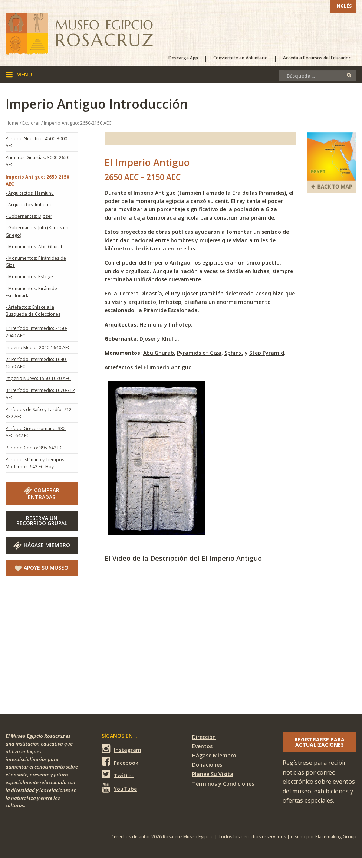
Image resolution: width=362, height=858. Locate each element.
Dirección (204, 736)
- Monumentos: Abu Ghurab (35, 246)
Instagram (121, 748)
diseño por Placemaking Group (323, 837)
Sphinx (233, 352)
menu (19, 75)
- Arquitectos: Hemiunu (30, 193)
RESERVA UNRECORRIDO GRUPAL (41, 520)
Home (12, 123)
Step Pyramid (266, 352)
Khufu (170, 338)
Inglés (343, 6)
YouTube (119, 787)
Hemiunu (151, 324)
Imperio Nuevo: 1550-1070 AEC (38, 378)
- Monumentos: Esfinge (29, 277)
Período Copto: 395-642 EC (34, 448)
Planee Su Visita (212, 773)
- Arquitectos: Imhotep (29, 205)
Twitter (118, 774)
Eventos (202, 746)
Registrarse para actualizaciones (319, 742)
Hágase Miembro (41, 545)
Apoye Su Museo (41, 568)
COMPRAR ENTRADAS (41, 494)
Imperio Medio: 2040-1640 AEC (38, 347)
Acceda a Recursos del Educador (317, 58)
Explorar (31, 123)
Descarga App (183, 58)
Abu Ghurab (158, 352)
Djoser (147, 338)
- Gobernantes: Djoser (29, 216)
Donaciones (207, 764)
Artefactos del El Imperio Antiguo (148, 367)
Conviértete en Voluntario (240, 58)
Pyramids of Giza (199, 352)
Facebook (120, 761)
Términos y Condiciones (223, 783)
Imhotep (180, 324)
